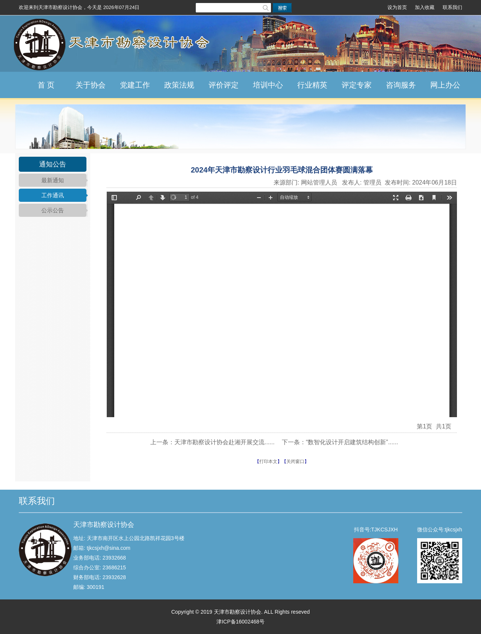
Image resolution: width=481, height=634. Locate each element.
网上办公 (445, 85)
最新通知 (52, 180)
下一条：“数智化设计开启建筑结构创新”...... (340, 442)
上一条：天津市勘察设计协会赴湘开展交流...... (212, 442)
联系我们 (452, 7)
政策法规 (179, 85)
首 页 (46, 85)
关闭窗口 (295, 461)
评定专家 (357, 85)
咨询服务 (401, 85)
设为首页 (397, 7)
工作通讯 (52, 195)
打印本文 (268, 461)
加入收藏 (424, 7)
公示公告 (52, 210)
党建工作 (135, 85)
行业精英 (312, 85)
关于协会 (91, 85)
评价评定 (224, 85)
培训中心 (268, 85)
